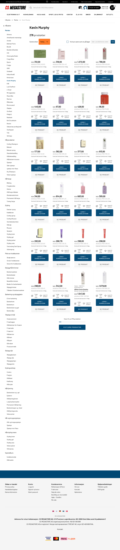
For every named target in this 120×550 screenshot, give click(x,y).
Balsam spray (11, 150)
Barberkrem (10, 301)
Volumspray (10, 249)
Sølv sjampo (11, 165)
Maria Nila (10, 96)
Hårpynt (9, 340)
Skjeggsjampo (11, 361)
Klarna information (11, 492)
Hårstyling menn (10, 432)
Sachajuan (10, 130)
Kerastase (10, 77)
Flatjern (9, 375)
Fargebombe (11, 186)
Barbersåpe (10, 311)
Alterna (9, 34)
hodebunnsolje (11, 457)
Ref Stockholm (11, 120)
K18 (8, 84)
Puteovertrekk (11, 346)
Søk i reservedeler (86, 1)
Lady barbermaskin (13, 402)
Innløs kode (74, 1)
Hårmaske (10, 460)
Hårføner (9, 378)
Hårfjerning (9, 388)
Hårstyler (10, 384)
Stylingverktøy (10, 368)
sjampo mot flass (12, 168)
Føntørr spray (11, 209)
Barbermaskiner (12, 272)
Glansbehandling (12, 153)
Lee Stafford (11, 87)
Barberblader (11, 275)
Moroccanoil (11, 105)
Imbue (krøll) (11, 74)
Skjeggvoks (10, 364)
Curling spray (11, 216)
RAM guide (101, 489)
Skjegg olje (9, 351)
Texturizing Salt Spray (14, 246)
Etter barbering (12, 298)
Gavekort (65, 1)
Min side (53, 500)
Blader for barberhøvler (14, 284)
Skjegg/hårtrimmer (11, 268)
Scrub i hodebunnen (13, 261)
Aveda (9, 41)
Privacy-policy (9, 487)
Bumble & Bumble (12, 50)
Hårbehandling (11, 156)
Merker (7, 30)
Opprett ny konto (100, 1)
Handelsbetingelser (11, 489)
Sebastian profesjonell (14, 127)
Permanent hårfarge (13, 198)
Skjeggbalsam (11, 355)
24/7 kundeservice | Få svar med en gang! (18, 1)
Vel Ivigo (9, 136)
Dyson (9, 62)
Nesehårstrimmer (12, 281)
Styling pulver (11, 240)
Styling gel (10, 237)
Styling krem (11, 234)
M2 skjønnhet (11, 93)
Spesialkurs (9, 453)
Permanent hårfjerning (14, 405)
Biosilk (9, 47)
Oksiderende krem (12, 195)
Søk (113, 42)
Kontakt (77, 489)
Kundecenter (55, 1)
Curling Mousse (11, 219)
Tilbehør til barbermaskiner (15, 290)
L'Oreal (9, 90)
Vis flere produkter (72, 327)
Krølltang (10, 381)
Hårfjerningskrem (12, 399)
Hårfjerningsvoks (12, 411)
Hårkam (9, 337)
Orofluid (9, 111)
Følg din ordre (55, 492)
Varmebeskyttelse (12, 222)
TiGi (8, 133)
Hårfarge (8, 179)
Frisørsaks (10, 328)
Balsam (9, 147)
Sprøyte (9, 231)
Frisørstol (10, 331)
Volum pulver (11, 446)
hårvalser (10, 343)
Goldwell (9, 71)
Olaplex (9, 108)
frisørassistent (11, 319)
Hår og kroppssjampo (12, 418)
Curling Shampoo (12, 144)
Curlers (9, 372)
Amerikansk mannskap (14, 37)
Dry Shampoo (11, 172)
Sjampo (9, 162)
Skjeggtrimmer (11, 287)
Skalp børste (11, 257)
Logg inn (110, 1)
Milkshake (10, 102)
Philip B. (9, 114)
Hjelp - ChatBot (56, 497)
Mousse (9, 228)
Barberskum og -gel (13, 392)
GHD (8, 68)
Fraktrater (54, 489)
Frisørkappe (11, 322)
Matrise (9, 99)
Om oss (77, 487)
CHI (8, 53)
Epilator (9, 396)
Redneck (9, 117)
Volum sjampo (11, 175)
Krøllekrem (10, 212)
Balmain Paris (11, 44)
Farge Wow (10, 59)
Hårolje (9, 225)
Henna (9, 189)
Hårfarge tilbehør (12, 192)
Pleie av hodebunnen (12, 253)
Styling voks (11, 243)
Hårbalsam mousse (13, 159)
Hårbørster (10, 334)
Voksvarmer (10, 414)
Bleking (9, 183)
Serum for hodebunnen (14, 264)
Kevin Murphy (11, 80)
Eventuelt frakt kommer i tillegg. (39, 80)
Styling (7, 205)
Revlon (9, 123)
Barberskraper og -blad (14, 408)
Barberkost (10, 305)
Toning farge (11, 201)
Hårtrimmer (10, 278)
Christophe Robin (12, 56)
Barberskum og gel (13, 308)
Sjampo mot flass (12, 428)
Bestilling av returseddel (59, 495)
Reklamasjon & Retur (58, 487)
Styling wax (10, 443)
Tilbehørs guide (102, 487)
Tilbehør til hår (10, 315)
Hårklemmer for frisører (14, 325)
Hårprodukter (10, 140)
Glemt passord (33, 492)
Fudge (9, 65)
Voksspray (10, 449)
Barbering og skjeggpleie (13, 294)
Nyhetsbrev (78, 492)
